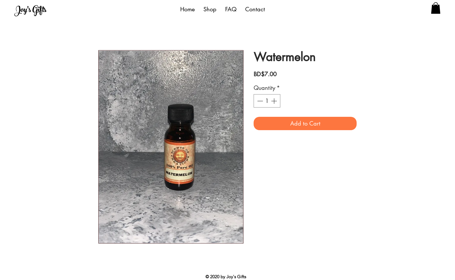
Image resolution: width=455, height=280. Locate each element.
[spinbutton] (267, 100)
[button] (435, 8)
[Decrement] (259, 100)
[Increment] (274, 100)
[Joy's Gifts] (41, 10)
